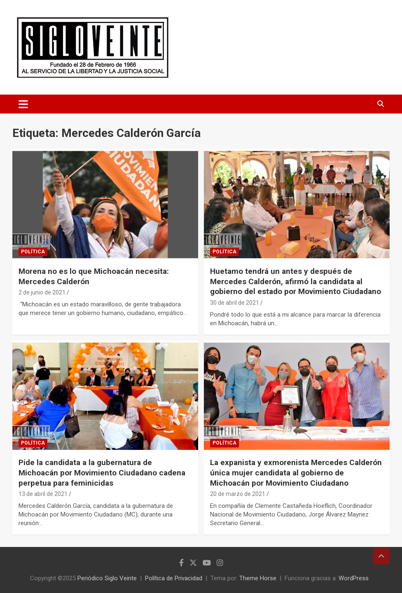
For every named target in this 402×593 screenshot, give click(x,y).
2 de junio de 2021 (42, 292)
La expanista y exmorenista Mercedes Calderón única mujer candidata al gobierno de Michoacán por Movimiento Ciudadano (296, 472)
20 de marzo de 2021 (237, 494)
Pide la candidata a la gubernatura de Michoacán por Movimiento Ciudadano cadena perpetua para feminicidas (102, 472)
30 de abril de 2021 (234, 302)
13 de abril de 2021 (43, 494)
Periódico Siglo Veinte (107, 578)
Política (33, 252)
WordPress (354, 578)
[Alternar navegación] (23, 104)
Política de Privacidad (173, 578)
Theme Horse (257, 578)
